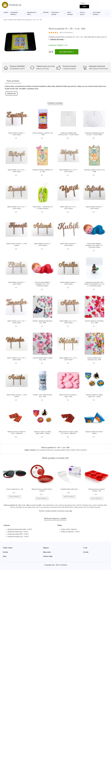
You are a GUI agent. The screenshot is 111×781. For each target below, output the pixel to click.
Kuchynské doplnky (96, 13)
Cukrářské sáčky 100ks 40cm (69, 489)
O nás (85, 548)
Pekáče (73, 450)
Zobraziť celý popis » (57, 39)
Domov (6, 12)
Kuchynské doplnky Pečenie (62, 450)
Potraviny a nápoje (55, 13)
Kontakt (85, 552)
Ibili (93, 37)
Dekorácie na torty (31, 13)
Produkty (10, 19)
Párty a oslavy (82, 13)
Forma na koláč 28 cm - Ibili (14, 489)
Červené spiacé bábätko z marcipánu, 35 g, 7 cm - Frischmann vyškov (42, 284)
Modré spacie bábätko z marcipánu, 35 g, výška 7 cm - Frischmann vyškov (94, 245)
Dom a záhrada (17, 19)
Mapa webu (47, 552)
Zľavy (4, 556)
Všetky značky (7, 548)
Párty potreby (70, 13)
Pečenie (45, 12)
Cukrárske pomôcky (14, 13)
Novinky (5, 552)
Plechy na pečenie (81, 450)
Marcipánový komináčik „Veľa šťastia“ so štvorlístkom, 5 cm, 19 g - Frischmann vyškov (94, 284)
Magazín (46, 548)
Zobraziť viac (11, 93)
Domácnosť (49, 450)
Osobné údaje (47, 556)
